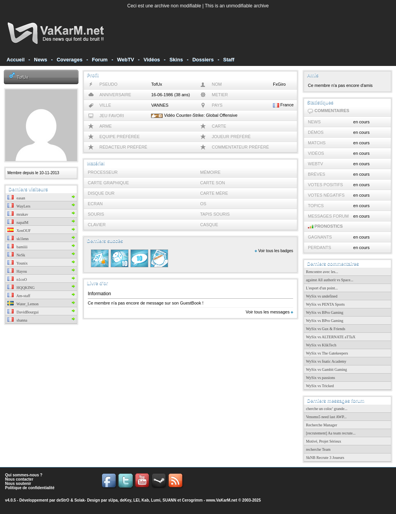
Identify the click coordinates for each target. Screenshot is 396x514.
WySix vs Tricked (320, 386)
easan (16, 198)
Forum (100, 59)
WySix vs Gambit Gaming (326, 369)
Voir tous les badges (274, 251)
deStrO (62, 500)
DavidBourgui (23, 312)
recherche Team (318, 449)
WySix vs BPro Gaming (324, 312)
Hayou (17, 271)
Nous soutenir (18, 483)
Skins (176, 59)
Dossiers (203, 59)
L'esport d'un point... (322, 288)
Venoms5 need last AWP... (326, 417)
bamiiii (17, 247)
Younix (17, 263)
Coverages (69, 59)
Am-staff (18, 296)
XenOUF (19, 230)
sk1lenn (18, 239)
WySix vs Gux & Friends (325, 329)
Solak (79, 500)
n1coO (17, 279)
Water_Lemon (22, 304)
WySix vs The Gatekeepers (327, 353)
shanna (17, 320)
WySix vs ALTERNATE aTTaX (331, 337)
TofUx (22, 77)
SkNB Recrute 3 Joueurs (325, 457)
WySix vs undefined (321, 296)
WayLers (18, 206)
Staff (228, 59)
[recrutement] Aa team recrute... (331, 433)
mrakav (17, 214)
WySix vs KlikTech (321, 345)
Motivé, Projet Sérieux (323, 441)
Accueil (15, 59)
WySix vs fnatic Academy (326, 361)
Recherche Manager (321, 425)
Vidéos (152, 59)
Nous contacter (19, 479)
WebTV (125, 59)
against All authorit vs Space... (329, 280)
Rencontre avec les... (322, 272)
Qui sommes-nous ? (23, 475)
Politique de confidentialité (29, 488)
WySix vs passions (320, 378)
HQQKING (21, 288)
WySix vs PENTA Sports (325, 304)
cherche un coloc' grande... (326, 409)
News (40, 59)
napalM (17, 222)
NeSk (16, 255)
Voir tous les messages (269, 312)
